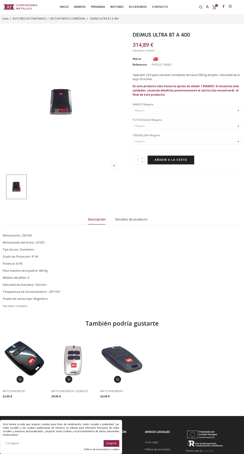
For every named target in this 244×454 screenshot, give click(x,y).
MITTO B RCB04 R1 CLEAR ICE (69, 391)
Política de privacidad (157, 449)
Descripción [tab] (97, 219)
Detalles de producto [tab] (131, 219)
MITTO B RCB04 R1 (111, 391)
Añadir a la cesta (171, 160)
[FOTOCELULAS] (187, 126)
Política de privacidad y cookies (101, 449)
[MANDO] (187, 110)
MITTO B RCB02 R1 (14, 391)
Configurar (12, 443)
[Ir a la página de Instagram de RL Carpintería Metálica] (230, 6)
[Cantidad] (139, 160)
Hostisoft (208, 451)
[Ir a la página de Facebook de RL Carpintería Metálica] (223, 6)
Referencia (140, 64)
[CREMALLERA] (187, 141)
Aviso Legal (151, 442)
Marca (137, 59)
